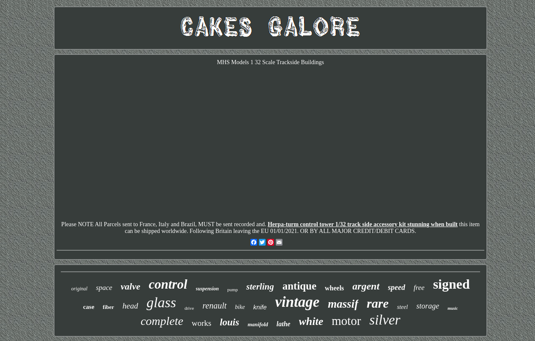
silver (384, 319)
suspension (207, 289)
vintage (297, 302)
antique (299, 286)
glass (161, 302)
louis (229, 322)
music (453, 308)
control (168, 284)
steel (402, 307)
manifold (257, 324)
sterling (260, 286)
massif (343, 304)
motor (346, 320)
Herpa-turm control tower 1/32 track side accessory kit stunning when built (363, 224)
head (130, 305)
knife (260, 307)
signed (451, 284)
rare (378, 303)
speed (396, 287)
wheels (334, 288)
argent (366, 286)
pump (232, 289)
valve (130, 286)
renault (215, 305)
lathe (284, 323)
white (311, 321)
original (79, 289)
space (104, 288)
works (201, 323)
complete (162, 320)
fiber (108, 307)
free (419, 288)
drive (189, 308)
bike (240, 307)
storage (427, 306)
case (89, 306)
